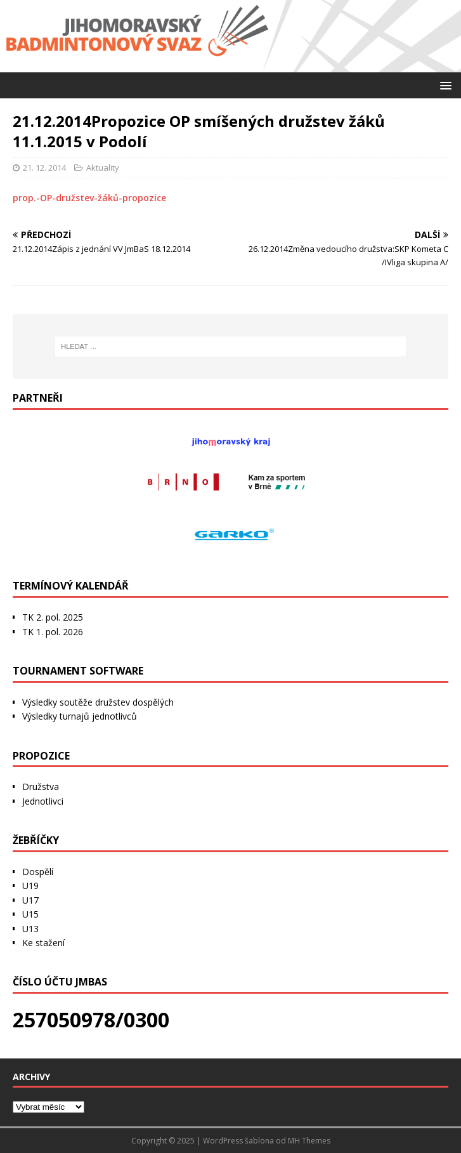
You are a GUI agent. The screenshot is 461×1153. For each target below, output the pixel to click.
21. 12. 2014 (44, 167)
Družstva (40, 787)
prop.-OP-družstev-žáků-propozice (89, 198)
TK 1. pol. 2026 (52, 632)
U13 (30, 929)
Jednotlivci (42, 801)
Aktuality (102, 167)
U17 (30, 900)
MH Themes (309, 1140)
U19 (30, 886)
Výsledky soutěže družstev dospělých (98, 702)
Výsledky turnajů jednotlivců (79, 716)
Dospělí (37, 872)
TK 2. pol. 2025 (52, 617)
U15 (30, 914)
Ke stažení (43, 943)
